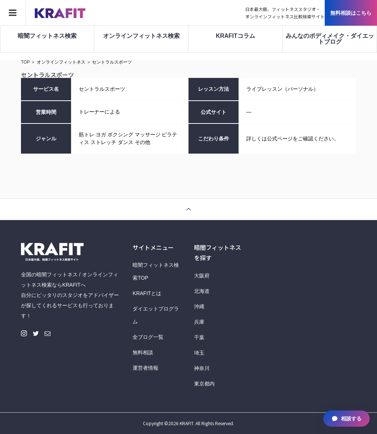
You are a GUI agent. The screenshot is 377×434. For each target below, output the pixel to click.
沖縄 (199, 306)
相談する (346, 418)
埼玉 (199, 353)
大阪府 (201, 276)
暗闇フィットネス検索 (47, 36)
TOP (25, 62)
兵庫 (199, 322)
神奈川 (201, 368)
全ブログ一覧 (148, 337)
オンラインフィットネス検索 (141, 36)
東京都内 (204, 384)
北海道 (201, 291)
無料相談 (143, 352)
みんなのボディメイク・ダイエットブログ (330, 39)
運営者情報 (145, 368)
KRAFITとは (147, 293)
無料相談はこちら (350, 13)
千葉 (199, 337)
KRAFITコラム (235, 36)
